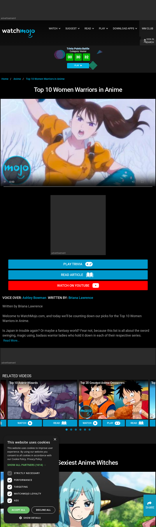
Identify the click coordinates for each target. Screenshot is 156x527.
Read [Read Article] (60, 423)
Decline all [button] (43, 509)
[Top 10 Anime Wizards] (42, 399)
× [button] (54, 439)
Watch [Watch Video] (24, 423)
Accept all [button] (18, 509)
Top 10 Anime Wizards (23, 383)
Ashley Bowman (34, 298)
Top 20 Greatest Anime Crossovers (102, 383)
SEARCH (150, 42)
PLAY (78, 65)
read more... (11, 340)
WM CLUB (147, 28)
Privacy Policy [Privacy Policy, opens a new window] (34, 459)
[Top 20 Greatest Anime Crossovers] (113, 399)
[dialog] (31, 479)
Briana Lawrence (81, 298)
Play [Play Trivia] (113, 423)
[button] (66, 430)
